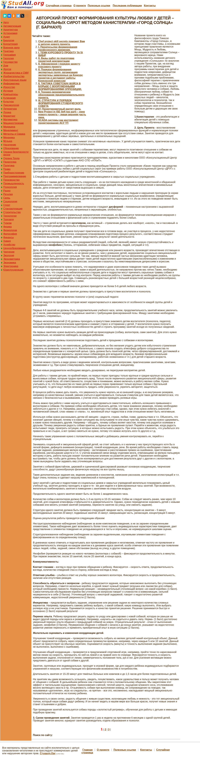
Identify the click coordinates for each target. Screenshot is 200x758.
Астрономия (10, 33)
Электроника (10, 266)
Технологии (10, 216)
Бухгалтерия (10, 44)
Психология (10, 187)
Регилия (8, 194)
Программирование (14, 176)
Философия (10, 233)
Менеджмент (10, 130)
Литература (10, 108)
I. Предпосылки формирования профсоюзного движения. (57, 48)
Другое (7, 69)
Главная (87, 749)
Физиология (10, 230)
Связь (6, 198)
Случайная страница (59, 5)
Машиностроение (13, 123)
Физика (7, 226)
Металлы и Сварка (14, 134)
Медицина (9, 126)
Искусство (9, 87)
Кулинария (9, 98)
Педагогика (9, 162)
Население (9, 144)
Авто (6, 22)
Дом (5, 65)
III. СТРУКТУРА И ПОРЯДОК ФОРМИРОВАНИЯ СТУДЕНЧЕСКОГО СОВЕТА (60, 103)
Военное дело (11, 47)
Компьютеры (10, 94)
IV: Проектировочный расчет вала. (59, 109)
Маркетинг (9, 116)
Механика (9, 137)
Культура (8, 101)
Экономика (9, 262)
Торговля (8, 219)
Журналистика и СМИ (16, 72)
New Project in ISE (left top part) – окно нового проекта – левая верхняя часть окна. (62, 114)
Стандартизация (12, 208)
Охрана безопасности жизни (15, 153)
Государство (10, 62)
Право (7, 169)
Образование (11, 148)
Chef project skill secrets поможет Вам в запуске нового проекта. (61, 42)
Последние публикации (127, 5)
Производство (11, 180)
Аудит (6, 36)
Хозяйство (9, 244)
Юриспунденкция (13, 269)
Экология (8, 255)
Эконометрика (11, 259)
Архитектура (10, 29)
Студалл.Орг (48, 753)
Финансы (8, 237)
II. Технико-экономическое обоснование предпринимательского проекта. (61, 95)
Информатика (11, 83)
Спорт (6, 205)
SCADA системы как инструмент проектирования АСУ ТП (58, 121)
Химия (7, 241)
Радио (6, 190)
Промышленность (13, 183)
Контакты (150, 5)
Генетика (8, 51)
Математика (10, 119)
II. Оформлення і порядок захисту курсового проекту (59, 65)
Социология (10, 201)
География (9, 54)
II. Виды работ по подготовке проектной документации (56, 59)
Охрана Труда (11, 158)
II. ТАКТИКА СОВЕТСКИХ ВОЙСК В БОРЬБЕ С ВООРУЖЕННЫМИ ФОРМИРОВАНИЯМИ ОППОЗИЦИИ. (60, 86)
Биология (8, 40)
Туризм (7, 223)
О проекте (79, 5)
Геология (8, 58)
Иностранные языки (14, 80)
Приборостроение (13, 172)
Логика (7, 112)
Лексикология (11, 105)
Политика (8, 165)
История (8, 90)
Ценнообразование (14, 248)
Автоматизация (12, 26)
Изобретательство (13, 76)
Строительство (12, 212)
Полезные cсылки (99, 5)
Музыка (7, 141)
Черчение (9, 251)
